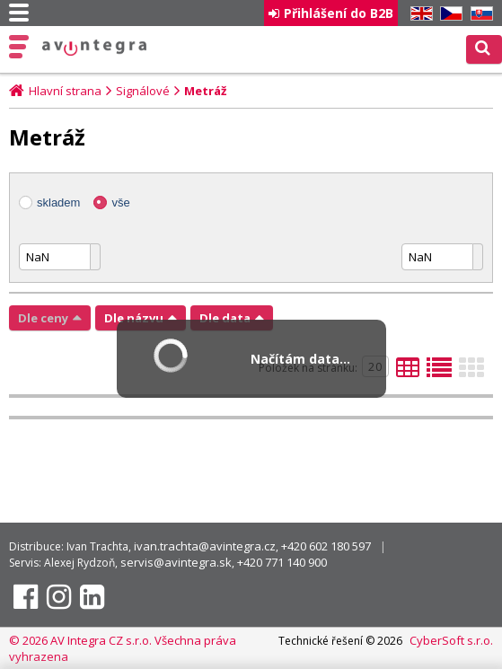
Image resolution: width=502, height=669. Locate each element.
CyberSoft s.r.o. (451, 640)
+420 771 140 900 (282, 562)
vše (120, 202)
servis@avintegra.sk (176, 562)
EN (418, 14)
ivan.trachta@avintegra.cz (205, 546)
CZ (448, 14)
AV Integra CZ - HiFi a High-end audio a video (95, 48)
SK (478, 14)
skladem (58, 202)
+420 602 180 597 (326, 546)
